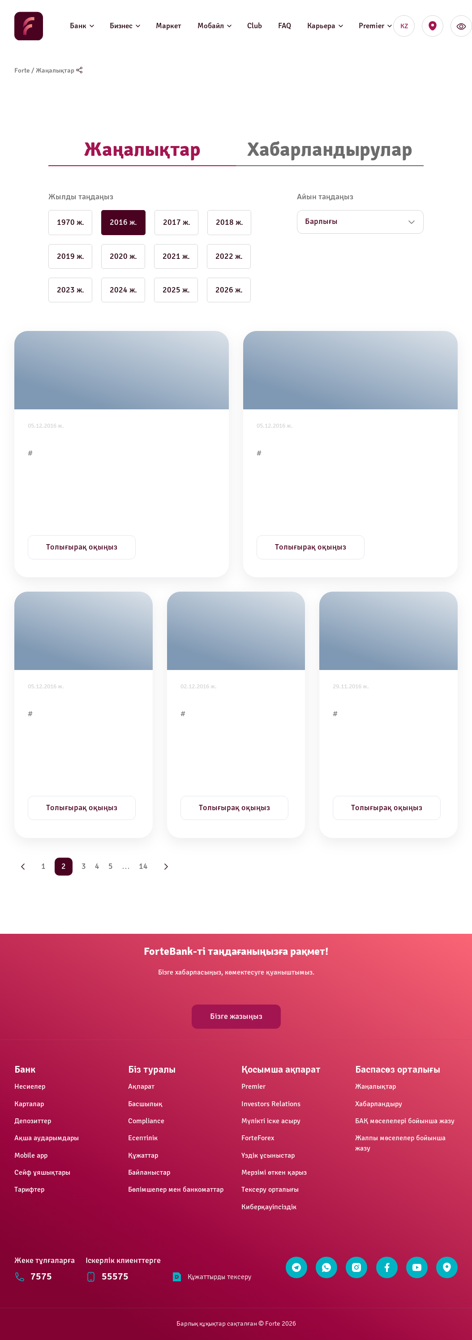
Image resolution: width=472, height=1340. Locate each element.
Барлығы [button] (321, 221)
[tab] (142, 150)
